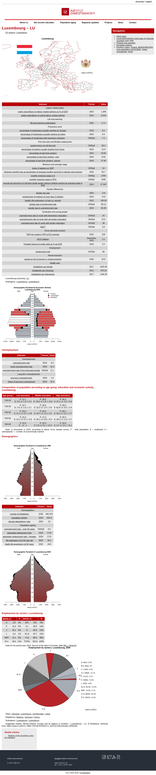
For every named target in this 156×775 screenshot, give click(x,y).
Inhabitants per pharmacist (42, 274)
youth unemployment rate (21, 367)
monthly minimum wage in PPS (42, 180)
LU (28, 278)
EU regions (10, 33)
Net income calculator (44, 23)
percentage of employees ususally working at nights (43, 134)
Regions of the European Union (21, 736)
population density (19, 518)
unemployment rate (21, 363)
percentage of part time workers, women (42, 161)
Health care (55, 263)
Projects (108, 23)
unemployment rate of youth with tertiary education (43, 223)
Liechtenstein (38, 714)
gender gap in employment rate (42, 204)
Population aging (68, 23)
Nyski (130, 52)
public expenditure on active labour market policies (43, 115)
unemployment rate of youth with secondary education (43, 219)
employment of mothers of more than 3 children (42, 197)
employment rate (43, 252)
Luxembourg (21, 33)
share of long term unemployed (21, 382)
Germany (29, 717)
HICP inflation (43, 239)
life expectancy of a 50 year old (19, 540)
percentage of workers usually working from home (42, 149)
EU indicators (10, 738)
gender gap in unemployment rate (42, 208)
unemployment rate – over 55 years (19, 529)
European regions (124, 45)
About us (24, 23)
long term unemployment (21, 378)
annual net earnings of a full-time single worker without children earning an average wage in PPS (42, 184)
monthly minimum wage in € (43, 176)
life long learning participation (42, 123)
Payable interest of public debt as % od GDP (43, 244)
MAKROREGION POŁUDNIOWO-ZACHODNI (135, 48)
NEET (43, 227)
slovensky (140, 2)
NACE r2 (7, 619)
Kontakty (58, 758)
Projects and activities (126, 43)
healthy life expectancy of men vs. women (43, 201)
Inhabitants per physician (43, 271)
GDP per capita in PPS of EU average (42, 234)
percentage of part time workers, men (43, 157)
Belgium (20, 717)
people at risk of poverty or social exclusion (42, 259)
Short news (121, 36)
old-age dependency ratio (19, 522)
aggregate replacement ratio (19, 533)
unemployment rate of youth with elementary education (43, 216)
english (149, 2)
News (120, 23)
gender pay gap (43, 193)
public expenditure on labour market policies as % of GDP (43, 112)
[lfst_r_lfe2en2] (69, 645)
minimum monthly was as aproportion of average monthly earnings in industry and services (43, 172)
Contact (132, 23)
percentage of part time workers (43, 153)
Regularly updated (90, 23)
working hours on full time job (42, 146)
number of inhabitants (19, 514)
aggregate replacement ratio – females (19, 537)
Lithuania (15, 714)
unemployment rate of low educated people (21, 370)
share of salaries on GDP (43, 168)
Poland (134, 47)
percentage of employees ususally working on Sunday (43, 131)
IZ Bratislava (85, 773)
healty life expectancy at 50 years (19, 544)
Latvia (47, 714)
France (37, 717)
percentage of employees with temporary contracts (43, 138)
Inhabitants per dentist (42, 267)
